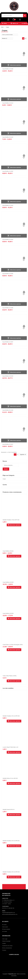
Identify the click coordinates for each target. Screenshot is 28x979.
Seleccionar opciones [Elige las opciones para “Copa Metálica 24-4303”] (15, 201)
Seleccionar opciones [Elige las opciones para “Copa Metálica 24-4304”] (15, 235)
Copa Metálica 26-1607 (7, 444)
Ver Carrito (4, 931)
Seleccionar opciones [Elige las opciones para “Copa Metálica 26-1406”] (15, 406)
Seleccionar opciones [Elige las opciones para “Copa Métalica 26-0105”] (15, 372)
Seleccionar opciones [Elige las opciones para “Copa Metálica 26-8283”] (14, 618)
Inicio (2, 27)
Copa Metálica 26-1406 (7, 410)
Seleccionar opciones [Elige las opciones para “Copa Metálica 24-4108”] (15, 65)
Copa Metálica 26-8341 (8, 551)
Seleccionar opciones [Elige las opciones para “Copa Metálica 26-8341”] (14, 556)
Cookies (4, 943)
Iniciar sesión (5, 926)
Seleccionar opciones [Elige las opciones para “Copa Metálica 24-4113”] (15, 99)
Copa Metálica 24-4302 (7, 171)
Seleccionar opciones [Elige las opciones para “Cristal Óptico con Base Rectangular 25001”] (14, 649)
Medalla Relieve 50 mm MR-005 (10, 778)
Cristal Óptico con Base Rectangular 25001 (13, 644)
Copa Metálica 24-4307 (7, 341)
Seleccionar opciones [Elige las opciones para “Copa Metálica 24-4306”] (15, 304)
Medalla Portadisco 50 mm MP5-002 (11, 716)
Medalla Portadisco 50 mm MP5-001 (11, 840)
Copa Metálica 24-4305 (7, 273)
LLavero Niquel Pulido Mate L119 (10, 747)
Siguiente (22, 454)
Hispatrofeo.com (12, 973)
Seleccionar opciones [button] (14, 525)
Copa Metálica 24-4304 (7, 239)
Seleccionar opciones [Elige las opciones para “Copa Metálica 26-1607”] (15, 440)
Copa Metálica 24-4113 (7, 103)
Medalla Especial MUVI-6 (8, 809)
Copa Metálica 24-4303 (7, 205)
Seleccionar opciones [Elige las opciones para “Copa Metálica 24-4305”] (15, 269)
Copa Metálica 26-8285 (8, 582)
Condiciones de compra (7, 945)
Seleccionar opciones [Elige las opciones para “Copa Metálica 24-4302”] (15, 167)
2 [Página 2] (17, 454)
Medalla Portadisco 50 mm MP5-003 (11, 871)
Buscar (6, 469)
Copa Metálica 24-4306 (7, 307)
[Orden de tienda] (9, 35)
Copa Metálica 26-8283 (8, 613)
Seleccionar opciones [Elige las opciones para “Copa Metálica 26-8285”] (14, 587)
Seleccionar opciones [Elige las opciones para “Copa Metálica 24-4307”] (15, 338)
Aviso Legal (4, 938)
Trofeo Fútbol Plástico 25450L (10, 675)
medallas (14, 23)
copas (4, 23)
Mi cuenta (4, 924)
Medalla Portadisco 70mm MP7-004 (11, 519)
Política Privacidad (6, 941)
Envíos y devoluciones (7, 947)
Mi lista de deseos (6, 929)
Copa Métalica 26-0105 (7, 376)
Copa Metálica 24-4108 (7, 68)
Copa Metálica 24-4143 (7, 137)
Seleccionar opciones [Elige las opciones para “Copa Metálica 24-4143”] (15, 133)
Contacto (4, 950)
